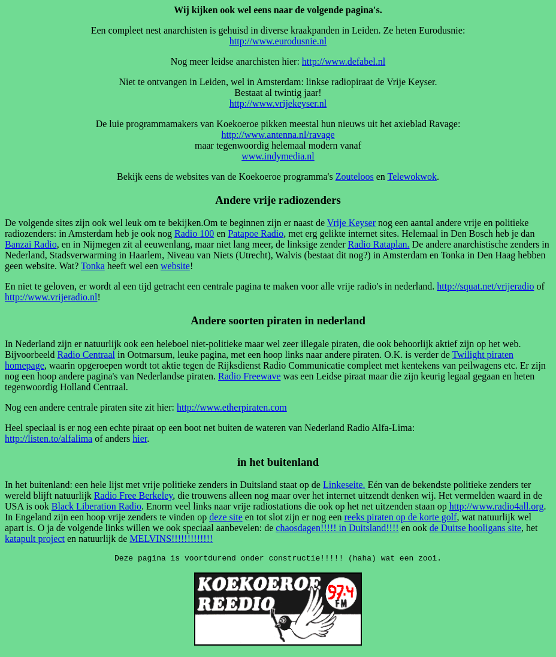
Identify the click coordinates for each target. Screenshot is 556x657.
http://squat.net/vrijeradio (485, 286)
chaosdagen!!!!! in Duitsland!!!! (337, 528)
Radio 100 (194, 233)
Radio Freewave (249, 376)
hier (139, 438)
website (175, 266)
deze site (226, 517)
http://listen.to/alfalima (48, 438)
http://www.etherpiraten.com (232, 407)
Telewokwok (411, 176)
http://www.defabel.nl (343, 61)
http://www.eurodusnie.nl (278, 41)
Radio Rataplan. (378, 244)
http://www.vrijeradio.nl (51, 297)
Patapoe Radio (255, 233)
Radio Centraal (86, 354)
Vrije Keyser (351, 223)
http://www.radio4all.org (496, 506)
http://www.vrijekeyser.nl (278, 103)
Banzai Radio (31, 244)
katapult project (35, 539)
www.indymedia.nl (278, 156)
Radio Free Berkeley (133, 495)
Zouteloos (355, 176)
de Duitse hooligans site (475, 528)
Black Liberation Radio (96, 506)
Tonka (93, 266)
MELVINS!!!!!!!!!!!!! (171, 539)
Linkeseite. (344, 485)
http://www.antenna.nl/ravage (277, 134)
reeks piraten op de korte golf (400, 517)
